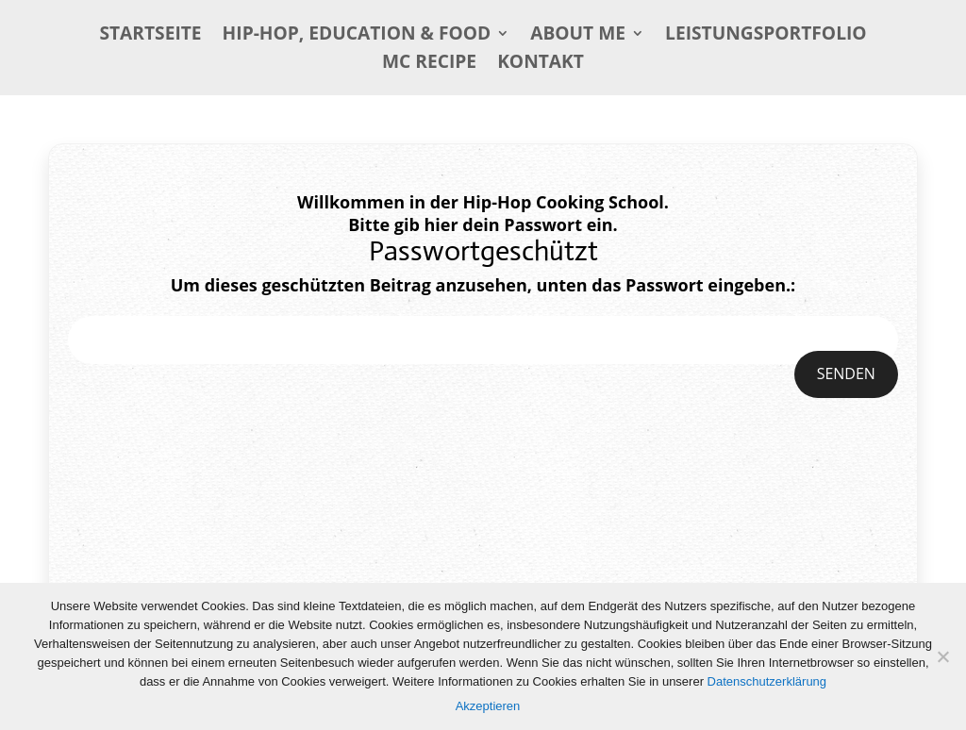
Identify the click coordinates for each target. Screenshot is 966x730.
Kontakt (540, 64)
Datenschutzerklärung (767, 681)
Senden (846, 373)
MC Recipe (429, 64)
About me (577, 35)
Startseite (150, 35)
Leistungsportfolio (766, 35)
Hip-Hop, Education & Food (357, 35)
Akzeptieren (488, 706)
